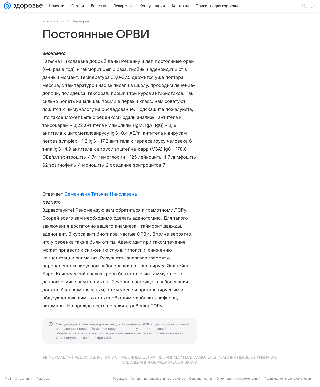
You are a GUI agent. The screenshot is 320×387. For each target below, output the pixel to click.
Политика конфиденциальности (287, 378)
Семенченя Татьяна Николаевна (100, 194)
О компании (23, 378)
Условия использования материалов (158, 378)
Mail (8, 378)
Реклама (43, 378)
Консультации (53, 21)
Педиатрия (80, 21)
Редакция (120, 378)
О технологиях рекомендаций (238, 378)
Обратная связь (201, 378)
